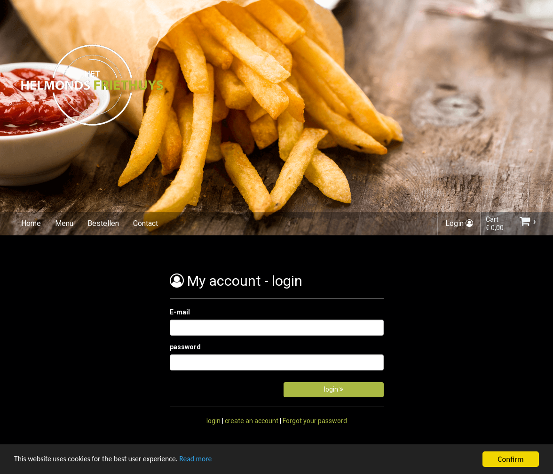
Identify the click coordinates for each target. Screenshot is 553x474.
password (185, 347)
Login (459, 223)
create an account (251, 421)
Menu (64, 223)
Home (31, 223)
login (333, 389)
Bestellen (103, 223)
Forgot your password (315, 421)
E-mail (180, 312)
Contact (145, 223)
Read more (211, 461)
